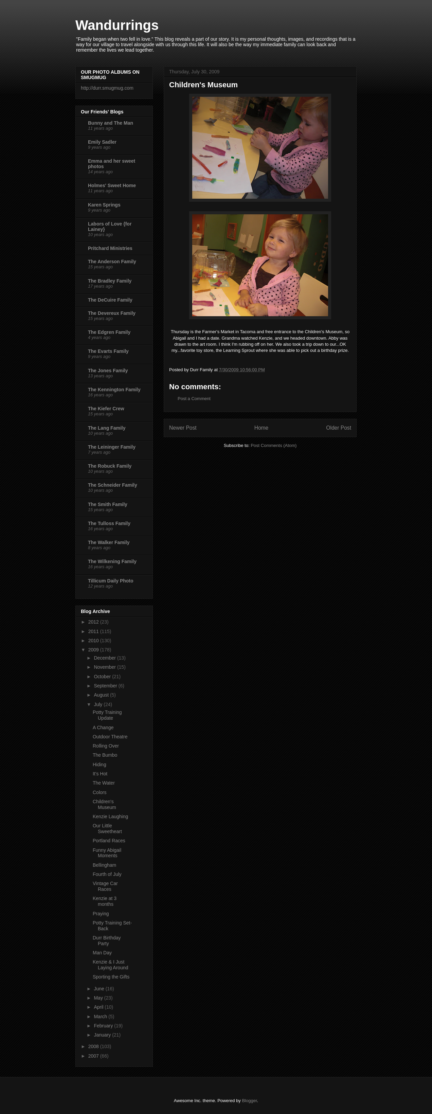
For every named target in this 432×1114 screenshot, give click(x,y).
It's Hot (100, 773)
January (103, 1035)
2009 (94, 649)
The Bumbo (105, 755)
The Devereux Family (112, 313)
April (99, 1007)
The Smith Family (107, 504)
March (101, 1016)
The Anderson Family (112, 261)
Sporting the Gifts (111, 977)
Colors (99, 792)
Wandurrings (117, 25)
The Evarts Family (108, 351)
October (103, 676)
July (99, 704)
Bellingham (104, 865)
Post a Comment (194, 398)
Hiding (99, 764)
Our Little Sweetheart (107, 828)
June (99, 988)
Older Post (338, 428)
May (99, 998)
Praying (101, 913)
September (106, 685)
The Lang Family (106, 428)
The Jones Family (108, 370)
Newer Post (183, 428)
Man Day (102, 952)
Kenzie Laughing (110, 816)
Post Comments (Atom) (273, 445)
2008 (94, 1046)
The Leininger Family (112, 447)
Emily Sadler (102, 142)
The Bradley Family (109, 281)
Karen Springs (104, 205)
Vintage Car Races (105, 886)
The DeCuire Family (110, 300)
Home (261, 428)
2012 (94, 622)
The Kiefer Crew (106, 408)
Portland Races (109, 840)
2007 (94, 1056)
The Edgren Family (109, 332)
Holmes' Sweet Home (112, 185)
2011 (94, 631)
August (102, 695)
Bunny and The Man (110, 123)
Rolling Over (106, 746)
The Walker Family (108, 542)
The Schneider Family (112, 485)
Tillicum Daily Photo (110, 580)
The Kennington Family (114, 389)
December (105, 658)
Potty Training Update (107, 715)
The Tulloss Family (109, 523)
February (104, 1025)
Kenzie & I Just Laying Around (110, 964)
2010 (94, 640)
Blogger (249, 1100)
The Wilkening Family (112, 561)
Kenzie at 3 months (104, 901)
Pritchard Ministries (110, 248)
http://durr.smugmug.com (107, 88)
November (105, 667)
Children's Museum (104, 804)
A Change (103, 727)
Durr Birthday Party (107, 940)
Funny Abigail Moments (107, 853)
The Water (104, 783)
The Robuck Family (109, 466)
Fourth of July (107, 874)
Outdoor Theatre (110, 736)
